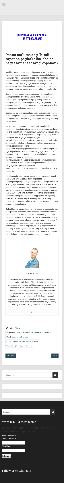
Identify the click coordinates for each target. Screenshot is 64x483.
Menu (5, 4)
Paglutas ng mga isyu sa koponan (19, 346)
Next (55, 356)
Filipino (17, 328)
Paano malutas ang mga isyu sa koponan (22, 341)
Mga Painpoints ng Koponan (17, 337)
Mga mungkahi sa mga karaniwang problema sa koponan (28, 332)
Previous (10, 356)
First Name (6, 446)
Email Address (9, 438)
